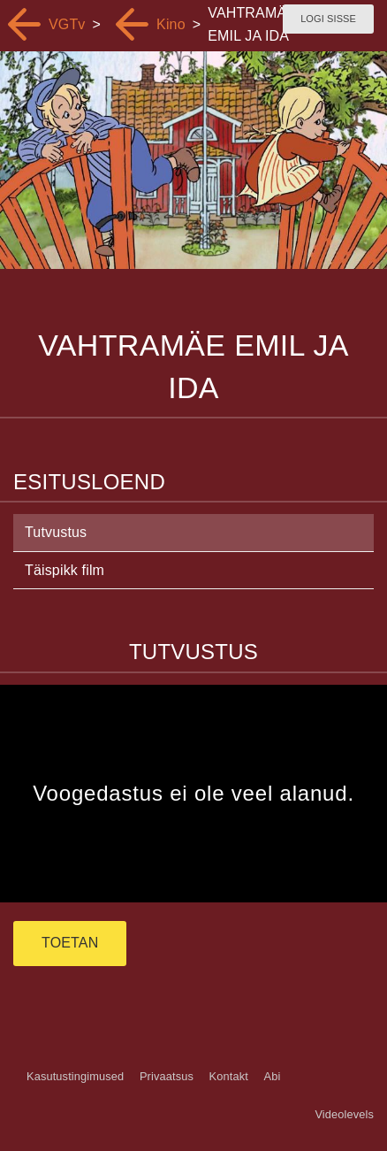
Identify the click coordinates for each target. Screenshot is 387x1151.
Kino (171, 24)
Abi (271, 1076)
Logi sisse (328, 18)
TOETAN (70, 942)
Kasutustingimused (75, 1076)
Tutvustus (56, 532)
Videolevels (344, 1114)
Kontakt (228, 1076)
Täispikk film (64, 570)
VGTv (67, 24)
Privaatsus (167, 1076)
